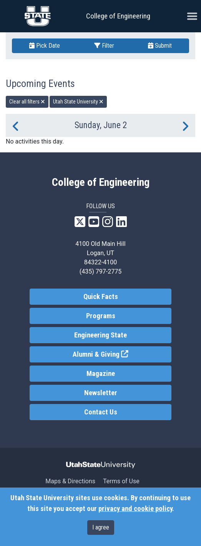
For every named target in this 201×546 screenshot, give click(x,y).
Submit (160, 45)
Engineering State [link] (100, 335)
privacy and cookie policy (135, 508)
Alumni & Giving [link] (122, 354)
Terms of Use (121, 481)
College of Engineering (118, 16)
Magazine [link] (100, 373)
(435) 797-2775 (100, 271)
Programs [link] (100, 316)
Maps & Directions (70, 481)
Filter (104, 45)
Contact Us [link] (100, 412)
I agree (100, 527)
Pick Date (44, 45)
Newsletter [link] (100, 393)
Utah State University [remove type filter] (78, 102)
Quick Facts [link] (100, 296)
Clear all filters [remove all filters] (27, 102)
